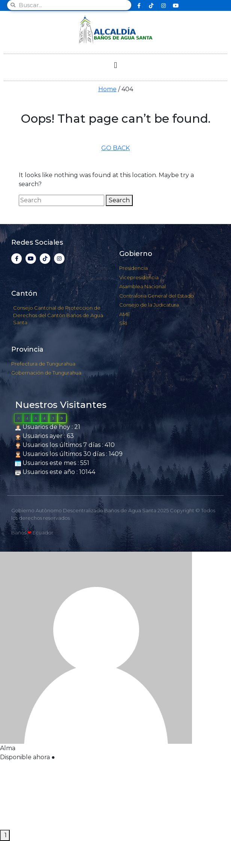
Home (107, 89)
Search (119, 200)
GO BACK (115, 148)
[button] (115, 65)
